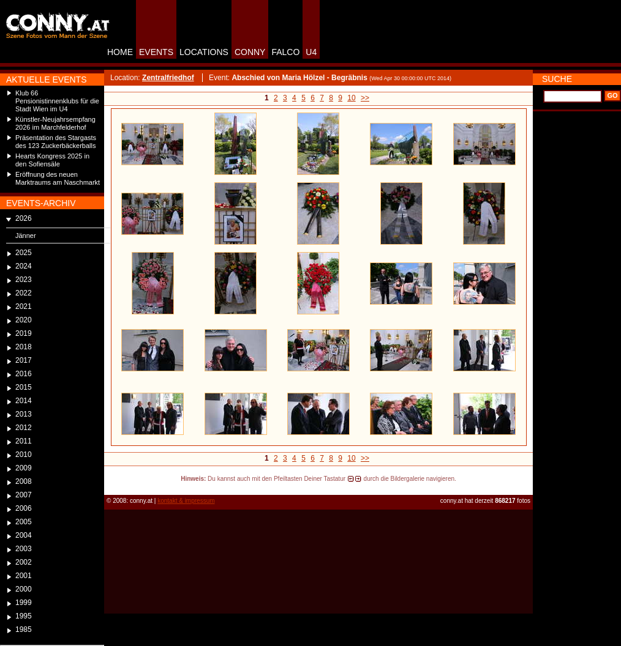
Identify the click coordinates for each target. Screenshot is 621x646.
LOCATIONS (203, 52)
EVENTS (156, 52)
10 (351, 98)
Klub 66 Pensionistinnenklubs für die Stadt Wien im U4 (57, 101)
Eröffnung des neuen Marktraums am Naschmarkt (57, 178)
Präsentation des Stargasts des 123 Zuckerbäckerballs (55, 141)
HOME (120, 52)
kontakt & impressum (185, 500)
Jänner (25, 235)
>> (365, 98)
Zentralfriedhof (168, 77)
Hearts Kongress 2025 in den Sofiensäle (52, 160)
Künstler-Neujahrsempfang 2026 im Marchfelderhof (55, 123)
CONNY (250, 52)
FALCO (285, 52)
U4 (311, 52)
